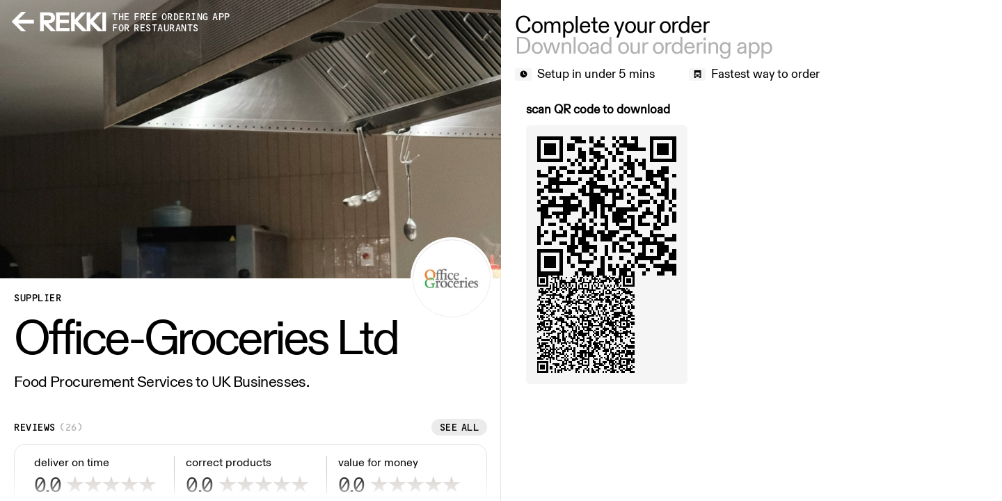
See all (459, 427)
